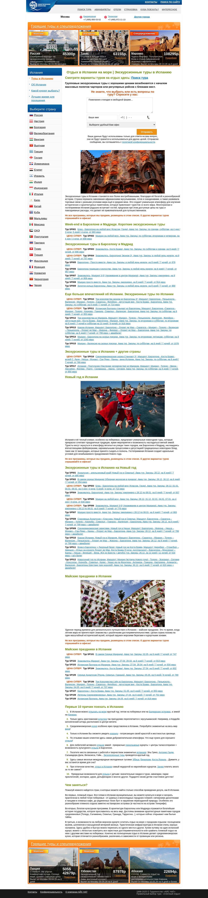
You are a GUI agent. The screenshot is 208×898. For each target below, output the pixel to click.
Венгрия (39, 139)
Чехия (38, 285)
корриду (114, 733)
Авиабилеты (102, 9)
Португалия (41, 236)
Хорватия (40, 273)
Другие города (142, 17)
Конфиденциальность (51, 892)
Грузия (38, 157)
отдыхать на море (98, 711)
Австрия (39, 121)
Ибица (136, 759)
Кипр (37, 200)
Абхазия (137, 871)
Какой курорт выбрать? (45, 90)
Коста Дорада (159, 759)
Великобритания (44, 133)
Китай (37, 206)
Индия (38, 182)
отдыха (68, 740)
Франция (39, 267)
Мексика (39, 224)
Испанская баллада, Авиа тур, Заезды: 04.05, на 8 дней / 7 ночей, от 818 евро (117, 698)
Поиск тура (139, 77)
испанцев (141, 752)
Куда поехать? (150, 9)
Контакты (151, 2)
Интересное (169, 9)
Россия (38, 115)
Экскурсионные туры (114, 755)
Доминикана (41, 163)
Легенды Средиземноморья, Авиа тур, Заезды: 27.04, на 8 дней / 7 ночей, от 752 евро (121, 695)
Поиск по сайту (170, 2)
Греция (38, 151)
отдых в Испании (103, 766)
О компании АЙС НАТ (76, 892)
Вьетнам (39, 145)
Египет (38, 169)
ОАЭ (37, 230)
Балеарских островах (160, 711)
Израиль (39, 175)
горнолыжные (132, 745)
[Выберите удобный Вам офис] (121, 124)
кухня (94, 726)
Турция (38, 254)
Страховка (130, 9)
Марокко (137, 53)
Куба (37, 212)
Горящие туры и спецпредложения (61, 844)
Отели (117, 9)
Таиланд (39, 242)
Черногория (41, 279)
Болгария (40, 127)
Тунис (37, 248)
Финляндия (41, 261)
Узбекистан (88, 871)
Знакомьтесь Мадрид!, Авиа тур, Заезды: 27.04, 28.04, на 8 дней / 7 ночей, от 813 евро (121, 661)
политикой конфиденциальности (138, 142)
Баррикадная (89, 16)
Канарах (72, 714)
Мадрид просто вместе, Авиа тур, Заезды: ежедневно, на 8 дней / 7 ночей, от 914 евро (121, 282)
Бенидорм (146, 759)
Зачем (160, 766)
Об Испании (38, 84)
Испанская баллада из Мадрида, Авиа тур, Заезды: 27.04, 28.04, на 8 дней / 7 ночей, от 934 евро (127, 664)
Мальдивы (40, 218)
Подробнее (70, 877)
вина (67, 729)
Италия (38, 194)
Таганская (112, 16)
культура (102, 719)
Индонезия (40, 188)
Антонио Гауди (166, 752)
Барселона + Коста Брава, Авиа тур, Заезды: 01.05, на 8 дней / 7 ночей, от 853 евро (120, 691)
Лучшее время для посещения (42, 98)
